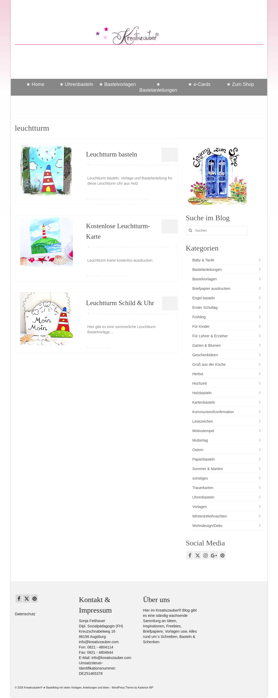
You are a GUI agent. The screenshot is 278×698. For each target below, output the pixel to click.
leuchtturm (127, 199)
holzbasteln (112, 199)
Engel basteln (203, 298)
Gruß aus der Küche (209, 364)
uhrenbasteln (142, 199)
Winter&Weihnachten (209, 516)
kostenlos (109, 276)
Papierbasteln (203, 459)
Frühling (199, 317)
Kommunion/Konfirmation (213, 412)
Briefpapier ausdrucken (211, 288)
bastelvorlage (96, 199)
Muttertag (200, 440)
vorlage (107, 347)
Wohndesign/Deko (207, 526)
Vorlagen (163, 165)
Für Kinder (201, 326)
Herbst (197, 374)
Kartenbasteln (122, 247)
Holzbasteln (202, 393)
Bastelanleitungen (207, 269)
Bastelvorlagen (204, 279)
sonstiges (200, 478)
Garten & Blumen (206, 345)
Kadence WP (145, 687)
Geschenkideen (205, 355)
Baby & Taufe (203, 260)
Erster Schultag (205, 307)
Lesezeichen (202, 421)
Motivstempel (203, 431)
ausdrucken (96, 276)
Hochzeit (199, 383)
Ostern (197, 450)
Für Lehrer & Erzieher (210, 336)
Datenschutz (25, 614)
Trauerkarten (203, 488)
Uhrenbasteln (147, 165)
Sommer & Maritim (125, 165)
